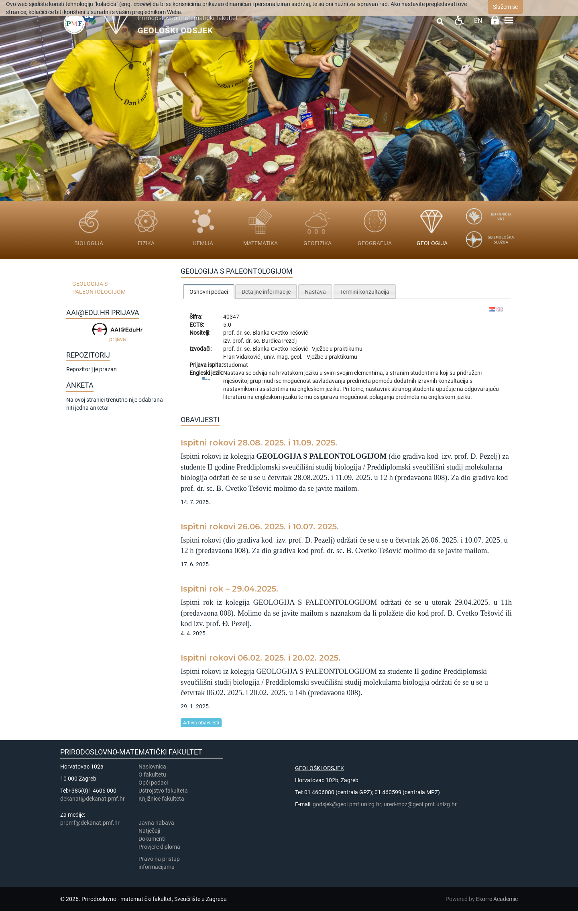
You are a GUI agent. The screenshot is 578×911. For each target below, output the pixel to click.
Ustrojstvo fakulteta (163, 790)
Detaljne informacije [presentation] (266, 292)
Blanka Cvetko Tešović (280, 332)
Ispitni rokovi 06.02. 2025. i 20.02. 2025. (260, 658)
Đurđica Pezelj (279, 341)
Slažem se (505, 7)
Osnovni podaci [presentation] (208, 292)
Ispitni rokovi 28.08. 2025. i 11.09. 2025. (259, 442)
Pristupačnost (459, 20)
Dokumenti (151, 839)
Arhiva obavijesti (201, 723)
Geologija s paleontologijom (99, 288)
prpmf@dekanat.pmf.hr (90, 822)
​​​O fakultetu (152, 774)
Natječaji (149, 831)
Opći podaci (153, 782)
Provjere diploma (159, 847)
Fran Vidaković (242, 357)
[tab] (208, 291)
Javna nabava (156, 822)
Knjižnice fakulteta (161, 798)
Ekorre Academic (497, 899)
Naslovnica (152, 766)
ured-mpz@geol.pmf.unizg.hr (420, 804)
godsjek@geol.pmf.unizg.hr (347, 804)
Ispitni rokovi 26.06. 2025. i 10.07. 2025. (260, 526)
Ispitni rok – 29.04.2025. (229, 589)
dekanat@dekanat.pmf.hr (92, 798)
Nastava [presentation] (315, 292)
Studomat (235, 365)
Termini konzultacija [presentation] (364, 292)
